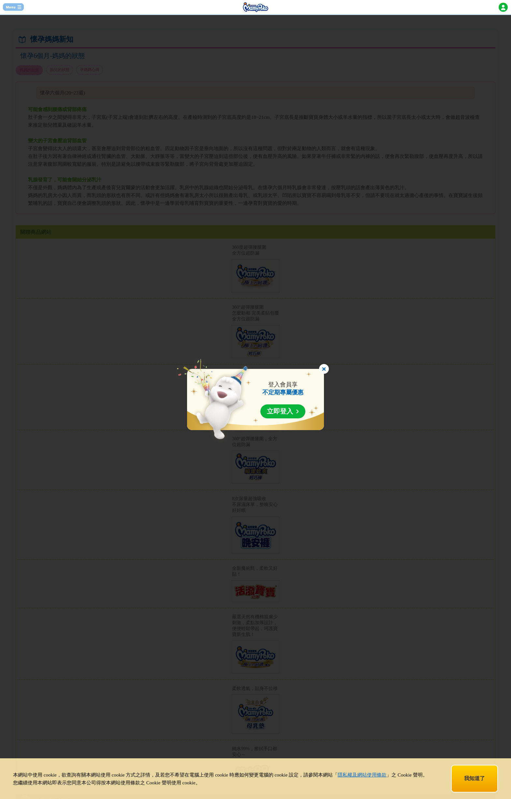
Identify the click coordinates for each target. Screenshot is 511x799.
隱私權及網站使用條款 (362, 775)
